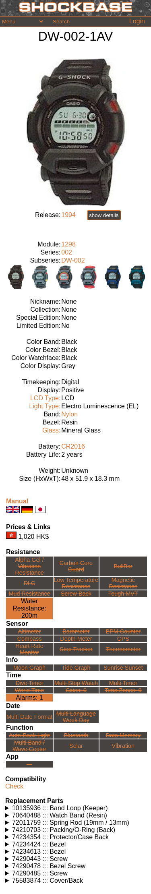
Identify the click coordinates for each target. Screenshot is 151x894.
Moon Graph (29, 667)
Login (137, 21)
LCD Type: (45, 398)
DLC (29, 583)
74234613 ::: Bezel (39, 851)
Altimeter (29, 631)
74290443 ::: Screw (40, 858)
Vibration (123, 746)
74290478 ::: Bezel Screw (48, 866)
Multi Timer (123, 683)
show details (103, 215)
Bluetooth (76, 735)
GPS (123, 638)
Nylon (69, 414)
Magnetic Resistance (123, 583)
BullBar (123, 566)
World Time (29, 690)
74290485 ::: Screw (40, 873)
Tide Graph (76, 667)
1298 (68, 244)
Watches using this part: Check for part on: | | (76, 808)
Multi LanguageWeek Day (76, 716)
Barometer (75, 631)
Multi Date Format (29, 717)
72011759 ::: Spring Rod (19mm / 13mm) (70, 822)
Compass (29, 638)
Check (14, 786)
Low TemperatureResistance (76, 583)
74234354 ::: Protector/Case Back (60, 837)
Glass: (51, 430)
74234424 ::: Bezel (39, 844)
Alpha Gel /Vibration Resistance (29, 566)
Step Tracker (76, 649)
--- (29, 764)
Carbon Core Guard (76, 566)
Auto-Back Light (29, 735)
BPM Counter (123, 631)
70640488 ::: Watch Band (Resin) (59, 815)
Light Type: (44, 406)
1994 (68, 214)
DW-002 (73, 260)
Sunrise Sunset (123, 667)
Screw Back (76, 593)
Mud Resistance (29, 593)
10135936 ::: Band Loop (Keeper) (60, 808)
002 (66, 252)
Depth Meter (76, 638)
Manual (17, 501)
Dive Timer (29, 683)
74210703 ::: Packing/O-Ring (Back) (63, 829)
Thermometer (123, 649)
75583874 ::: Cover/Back (47, 880)
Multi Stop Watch (76, 683)
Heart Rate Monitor (29, 649)
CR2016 (73, 446)
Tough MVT (123, 593)
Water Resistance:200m (29, 608)
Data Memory (123, 735)
